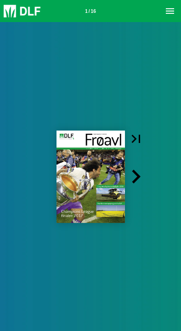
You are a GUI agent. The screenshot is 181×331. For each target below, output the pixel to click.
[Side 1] (90, 11)
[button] (136, 139)
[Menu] (170, 11)
